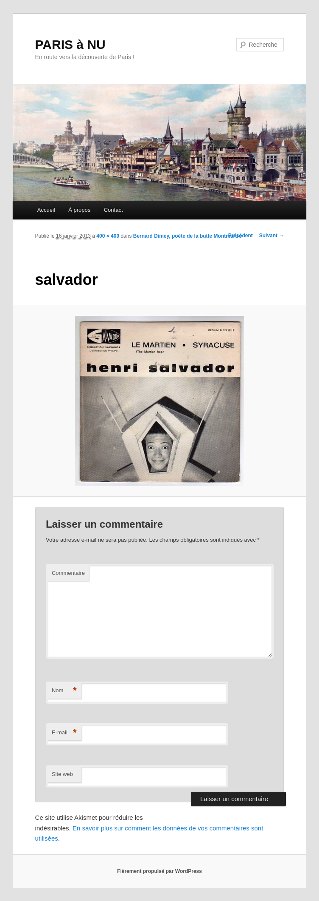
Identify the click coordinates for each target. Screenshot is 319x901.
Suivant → (271, 236)
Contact (113, 210)
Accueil (46, 210)
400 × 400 (107, 236)
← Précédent (236, 236)
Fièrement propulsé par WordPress (159, 871)
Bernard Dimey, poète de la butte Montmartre (187, 236)
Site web (62, 774)
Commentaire (68, 573)
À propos (79, 210)
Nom (64, 691)
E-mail (64, 733)
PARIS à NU (70, 44)
